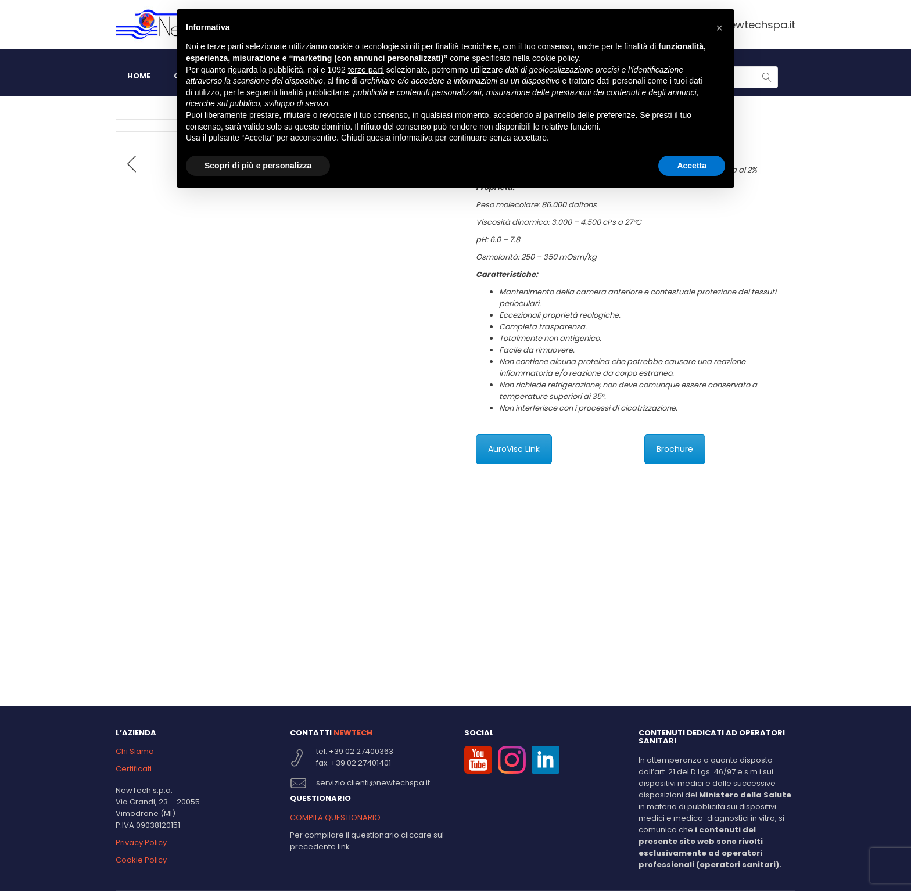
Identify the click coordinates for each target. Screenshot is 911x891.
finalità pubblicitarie (314, 92)
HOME (138, 75)
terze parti (366, 69)
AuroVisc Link (514, 449)
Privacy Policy (141, 842)
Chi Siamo (135, 751)
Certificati (134, 768)
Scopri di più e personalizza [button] (258, 165)
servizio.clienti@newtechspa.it (373, 782)
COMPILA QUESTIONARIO (335, 817)
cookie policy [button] (555, 58)
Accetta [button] (691, 165)
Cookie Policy (141, 859)
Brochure (675, 449)
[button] (719, 28)
